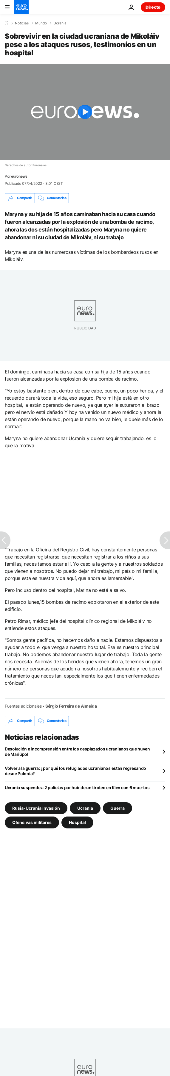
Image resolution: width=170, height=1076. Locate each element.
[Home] (6, 23)
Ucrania (60, 23)
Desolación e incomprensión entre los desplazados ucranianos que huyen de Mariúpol (77, 751)
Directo (153, 7)
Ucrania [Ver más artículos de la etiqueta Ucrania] (85, 807)
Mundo (41, 23)
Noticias (22, 23)
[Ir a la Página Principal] (21, 7)
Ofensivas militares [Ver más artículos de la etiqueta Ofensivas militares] (32, 822)
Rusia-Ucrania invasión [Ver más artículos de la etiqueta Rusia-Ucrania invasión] (36, 807)
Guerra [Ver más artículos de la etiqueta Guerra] (117, 807)
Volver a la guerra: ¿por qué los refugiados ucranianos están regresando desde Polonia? (75, 771)
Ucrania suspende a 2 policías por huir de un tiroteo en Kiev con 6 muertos (77, 787)
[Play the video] (85, 112)
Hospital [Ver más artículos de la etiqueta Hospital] (77, 822)
